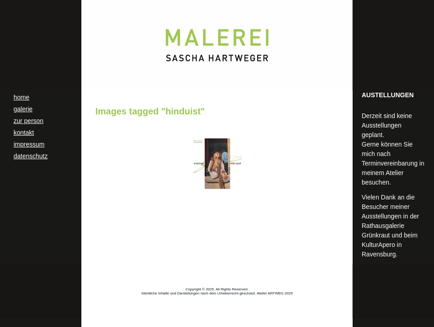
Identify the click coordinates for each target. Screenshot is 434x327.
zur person (28, 120)
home (21, 97)
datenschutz (31, 156)
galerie (23, 109)
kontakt (24, 132)
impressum (29, 144)
